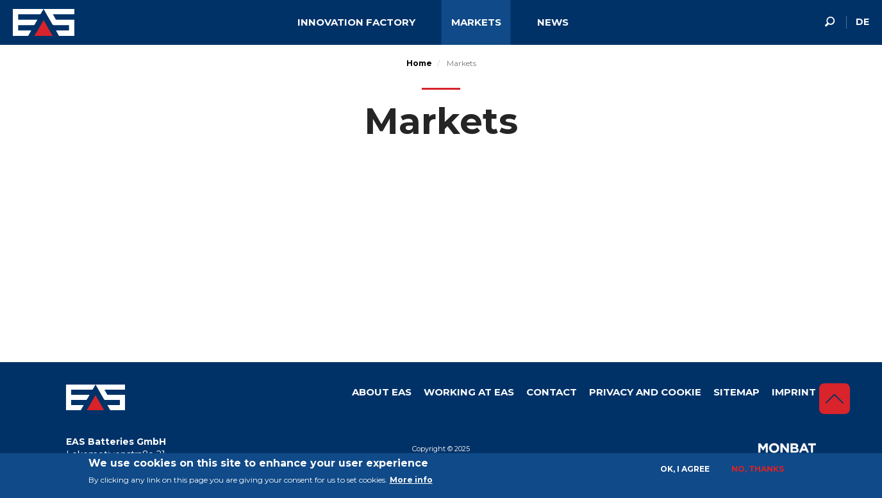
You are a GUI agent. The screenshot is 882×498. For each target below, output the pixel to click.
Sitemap (736, 392)
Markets (476, 22)
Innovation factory (356, 22)
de (862, 22)
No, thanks (757, 469)
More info (411, 480)
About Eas (382, 392)
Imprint (794, 392)
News (553, 22)
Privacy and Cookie (645, 392)
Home (419, 63)
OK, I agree (685, 469)
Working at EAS (469, 392)
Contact (551, 392)
